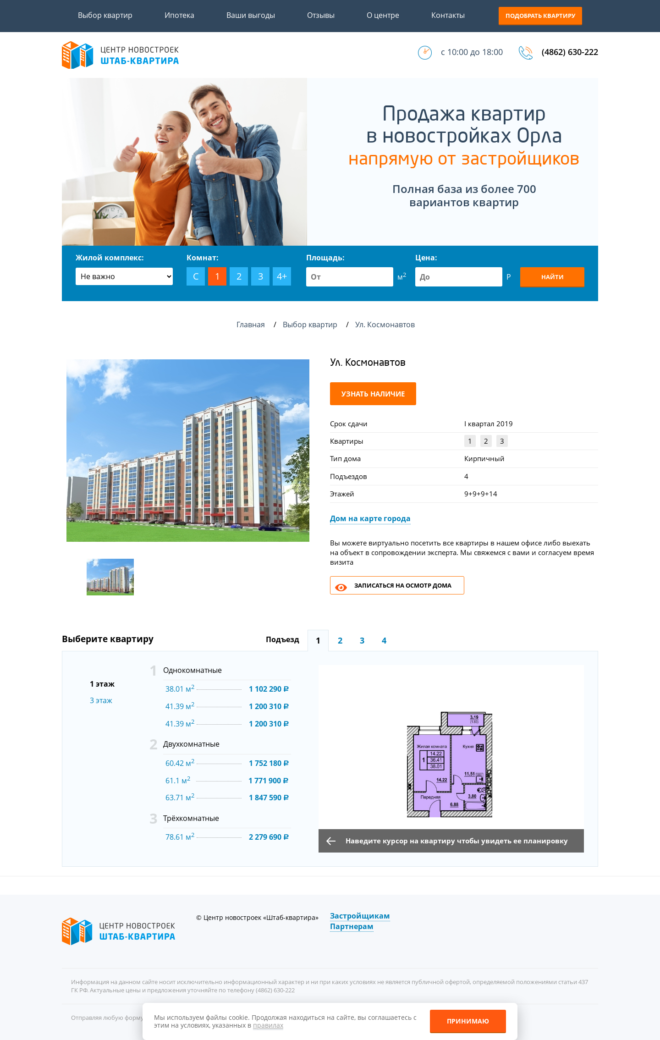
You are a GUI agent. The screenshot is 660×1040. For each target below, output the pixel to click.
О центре (383, 15)
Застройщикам (360, 916)
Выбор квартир (105, 15)
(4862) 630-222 (570, 51)
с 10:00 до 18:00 (472, 51)
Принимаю (468, 1021)
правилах (268, 1025)
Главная (250, 324)
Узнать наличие (373, 393)
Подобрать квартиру (540, 15)
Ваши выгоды (250, 15)
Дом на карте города (370, 518)
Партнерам (352, 926)
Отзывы (321, 15)
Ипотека (179, 15)
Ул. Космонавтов (386, 324)
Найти (552, 277)
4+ (282, 276)
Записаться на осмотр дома (402, 585)
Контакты (448, 15)
